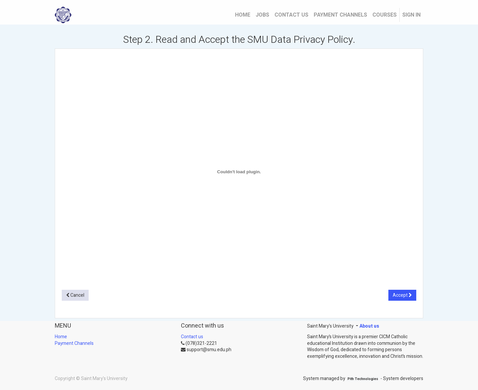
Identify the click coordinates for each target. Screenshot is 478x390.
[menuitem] (242, 15)
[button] (75, 295)
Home (61, 336)
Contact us (192, 336)
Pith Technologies (363, 379)
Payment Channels (74, 343)
